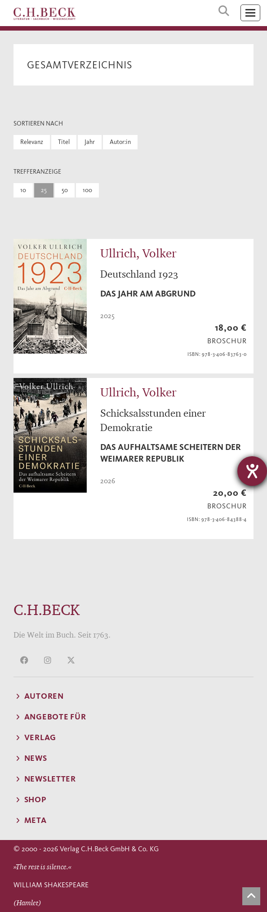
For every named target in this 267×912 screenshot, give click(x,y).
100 (87, 190)
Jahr (90, 142)
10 (23, 190)
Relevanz (31, 142)
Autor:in (120, 142)
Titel (64, 142)
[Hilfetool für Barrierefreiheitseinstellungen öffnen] (252, 471)
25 (44, 190)
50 (65, 190)
